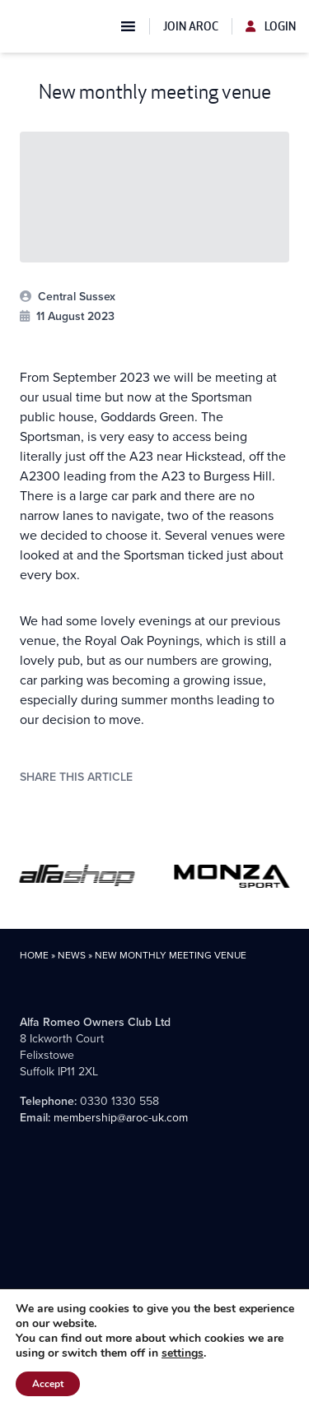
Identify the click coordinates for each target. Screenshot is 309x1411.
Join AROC (190, 26)
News (72, 955)
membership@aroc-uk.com (121, 1117)
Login (271, 26)
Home (34, 955)
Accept (47, 1383)
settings (183, 1353)
